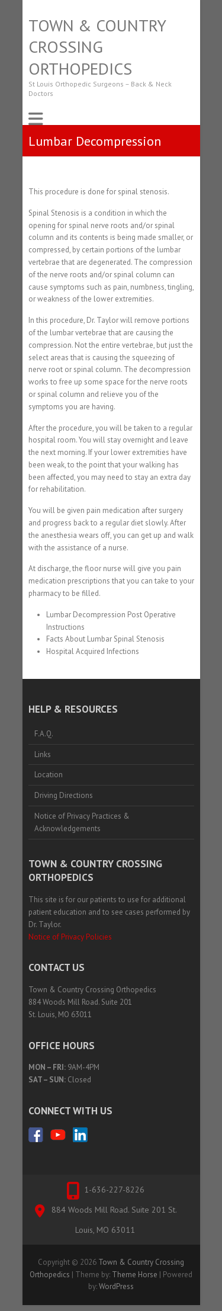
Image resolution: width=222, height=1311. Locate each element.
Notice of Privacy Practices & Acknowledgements (82, 822)
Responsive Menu (35, 119)
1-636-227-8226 (114, 1189)
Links (42, 754)
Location (48, 775)
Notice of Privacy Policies (70, 937)
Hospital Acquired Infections (92, 651)
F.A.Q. (43, 734)
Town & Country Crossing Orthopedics (97, 47)
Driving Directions (63, 795)
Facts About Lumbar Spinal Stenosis (105, 639)
